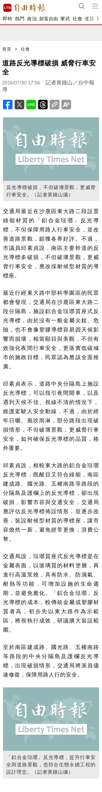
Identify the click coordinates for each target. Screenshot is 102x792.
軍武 (65, 18)
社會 (77, 18)
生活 (89, 18)
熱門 (19, 18)
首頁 (6, 49)
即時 (7, 18)
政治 (32, 18)
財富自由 (48, 18)
